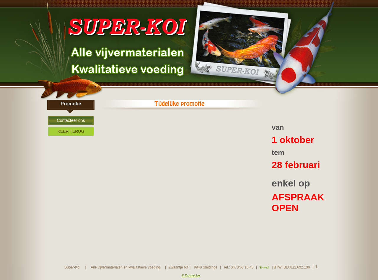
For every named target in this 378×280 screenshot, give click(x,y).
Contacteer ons (71, 120)
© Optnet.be (191, 275)
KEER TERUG (71, 131)
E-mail (264, 267)
